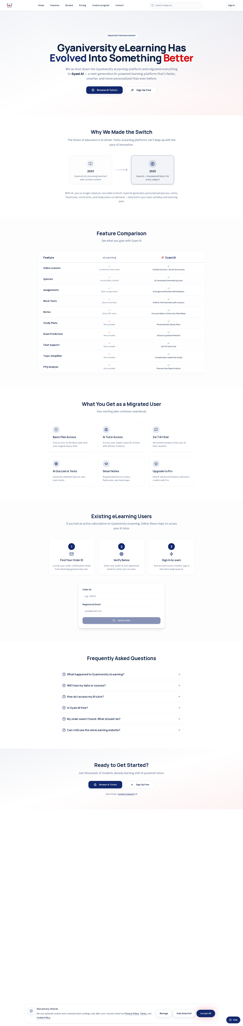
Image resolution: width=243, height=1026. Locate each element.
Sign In (231, 5)
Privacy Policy (132, 1013)
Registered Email (92, 604)
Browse (69, 5)
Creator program (100, 5)
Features (54, 5)
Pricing (82, 5)
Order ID (87, 589)
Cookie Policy (43, 1017)
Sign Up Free (141, 90)
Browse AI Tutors (104, 90)
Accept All (205, 1013)
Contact (119, 5)
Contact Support (127, 794)
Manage (164, 1013)
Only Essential (184, 1013)
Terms (143, 1013)
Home (41, 5)
